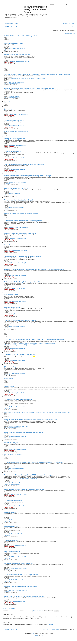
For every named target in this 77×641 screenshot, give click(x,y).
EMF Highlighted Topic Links (13, 43)
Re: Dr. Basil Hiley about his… (17, 580)
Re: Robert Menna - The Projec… (18, 169)
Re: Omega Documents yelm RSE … (19, 426)
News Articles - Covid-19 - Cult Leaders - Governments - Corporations (21, 213)
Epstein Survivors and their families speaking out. (20, 233)
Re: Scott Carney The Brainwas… (18, 275)
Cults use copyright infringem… (17, 348)
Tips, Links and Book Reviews (14, 120)
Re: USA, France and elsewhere (17, 314)
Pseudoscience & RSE (11, 540)
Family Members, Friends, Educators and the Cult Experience (24, 164)
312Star (7, 209)
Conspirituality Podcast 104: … (17, 392)
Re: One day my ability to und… (17, 182)
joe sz (6, 50)
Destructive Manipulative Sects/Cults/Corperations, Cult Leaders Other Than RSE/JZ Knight (34, 269)
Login (5, 608)
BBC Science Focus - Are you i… (18, 250)
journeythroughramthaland (12, 83)
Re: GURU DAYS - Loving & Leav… (18, 227)
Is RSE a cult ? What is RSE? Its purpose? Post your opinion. (24, 596)
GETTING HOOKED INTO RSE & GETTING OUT (16, 131)
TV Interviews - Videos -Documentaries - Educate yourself (23, 221)
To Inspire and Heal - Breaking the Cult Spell (18, 200)
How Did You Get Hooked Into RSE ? (16, 188)
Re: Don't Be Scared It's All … (17, 207)
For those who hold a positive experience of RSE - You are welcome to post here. (30, 475)
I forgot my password (38, 610)
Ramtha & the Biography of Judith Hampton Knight (20, 586)
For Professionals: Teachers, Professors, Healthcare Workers (24, 282)
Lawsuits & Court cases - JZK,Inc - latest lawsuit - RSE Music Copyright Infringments (33, 343)
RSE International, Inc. (11, 443)
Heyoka (7, 195)
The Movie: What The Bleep (13, 500)
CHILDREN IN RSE (9, 378)
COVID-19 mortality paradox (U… (18, 263)
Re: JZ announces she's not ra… (18, 520)
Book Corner (7, 101)
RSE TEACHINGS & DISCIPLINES (13, 454)
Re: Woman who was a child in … (18, 407)
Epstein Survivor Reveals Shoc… (18, 238)
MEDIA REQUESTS (14, 96)
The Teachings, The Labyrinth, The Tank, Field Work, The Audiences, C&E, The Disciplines (33, 462)
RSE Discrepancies (10, 512)
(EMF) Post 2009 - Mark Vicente (17, 301)
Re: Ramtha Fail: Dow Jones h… (17, 534)
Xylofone (7, 183)
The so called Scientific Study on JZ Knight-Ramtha (21, 574)
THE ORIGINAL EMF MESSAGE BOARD (17, 55)
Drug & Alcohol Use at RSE (13, 551)
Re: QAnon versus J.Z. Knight (17, 373)
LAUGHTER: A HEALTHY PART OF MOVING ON (19, 355)
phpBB (33, 633)
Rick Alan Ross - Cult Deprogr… (17, 288)
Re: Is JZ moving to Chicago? (17, 326)
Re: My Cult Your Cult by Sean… (17, 125)
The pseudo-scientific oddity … (17, 506)
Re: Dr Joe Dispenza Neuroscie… (18, 545)
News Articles (8, 245)
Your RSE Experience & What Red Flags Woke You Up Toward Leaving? (27, 176)
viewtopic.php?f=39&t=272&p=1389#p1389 (26, 479)
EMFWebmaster (9, 62)
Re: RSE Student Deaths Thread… (18, 494)
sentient (51, 624)
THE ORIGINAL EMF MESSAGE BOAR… (20, 61)
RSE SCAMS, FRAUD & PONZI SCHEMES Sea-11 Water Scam (24, 432)
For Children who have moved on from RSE (18, 399)
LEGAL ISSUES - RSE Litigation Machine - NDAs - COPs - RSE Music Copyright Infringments (34, 340)
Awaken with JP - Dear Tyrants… (18, 360)
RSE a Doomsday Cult (11, 526)
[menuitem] (15, 23)
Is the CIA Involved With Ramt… (17, 601)
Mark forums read (70, 33)
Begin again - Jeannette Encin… (17, 145)
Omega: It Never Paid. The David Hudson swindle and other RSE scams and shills (30, 420)
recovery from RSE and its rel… (17, 48)
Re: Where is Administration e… (17, 82)
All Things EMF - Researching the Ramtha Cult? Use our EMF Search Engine (29, 88)
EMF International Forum (12, 307)
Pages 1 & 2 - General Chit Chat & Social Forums (20, 320)
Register (12, 608)
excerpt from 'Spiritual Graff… (17, 158)
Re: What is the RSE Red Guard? (18, 568)
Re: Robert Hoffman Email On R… (18, 449)
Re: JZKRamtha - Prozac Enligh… (18, 557)
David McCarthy (9, 115)
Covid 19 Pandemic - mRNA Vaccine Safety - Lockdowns (22, 256)
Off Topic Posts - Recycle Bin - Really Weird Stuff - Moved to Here (27, 78)
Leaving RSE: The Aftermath (13, 151)
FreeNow (7, 535)
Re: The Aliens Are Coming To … (18, 468)
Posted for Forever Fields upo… (17, 483)
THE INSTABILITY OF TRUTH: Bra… (18, 114)
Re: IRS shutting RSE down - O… (18, 436)
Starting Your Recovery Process (14, 139)
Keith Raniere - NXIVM (11, 295)
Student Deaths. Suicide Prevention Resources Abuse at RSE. (24, 489)
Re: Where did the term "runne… (18, 590)
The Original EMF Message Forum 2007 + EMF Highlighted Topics (21, 36)
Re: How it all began (14, 193)
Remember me (49, 610)
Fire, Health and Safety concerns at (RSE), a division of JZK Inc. (21, 345)
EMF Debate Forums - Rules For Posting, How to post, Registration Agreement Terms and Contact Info (37, 74)
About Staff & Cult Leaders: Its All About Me (18, 563)
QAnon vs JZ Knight (10, 367)
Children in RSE (9, 386)
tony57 (7, 470)
